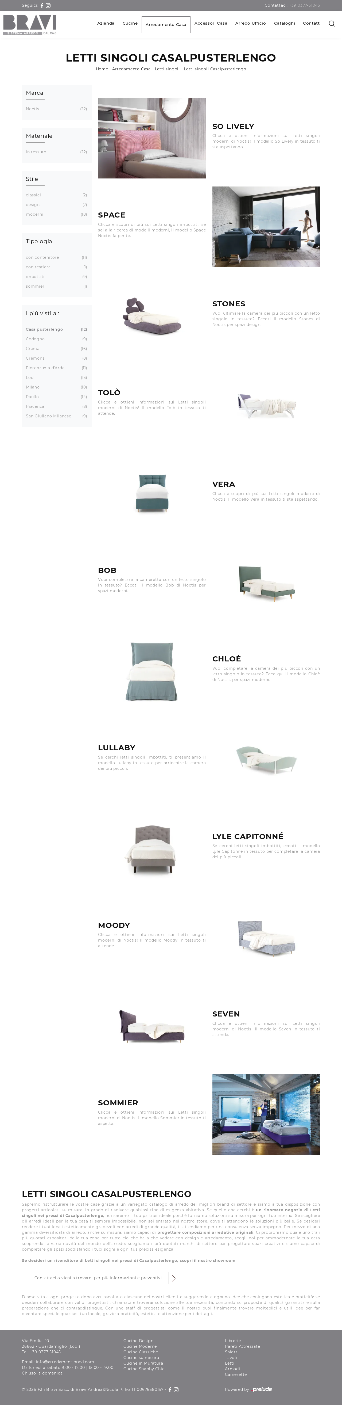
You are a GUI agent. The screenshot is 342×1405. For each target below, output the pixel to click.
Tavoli (231, 1357)
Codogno (56, 339)
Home (102, 69)
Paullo (56, 397)
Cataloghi (284, 23)
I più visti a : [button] (42, 313)
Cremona (56, 358)
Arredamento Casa (166, 24)
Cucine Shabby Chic (143, 1368)
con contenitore (56, 257)
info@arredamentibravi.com (65, 1362)
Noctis (56, 109)
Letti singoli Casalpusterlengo (215, 69)
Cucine (130, 23)
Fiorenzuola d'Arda (56, 368)
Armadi (232, 1368)
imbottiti (56, 277)
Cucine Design (138, 1340)
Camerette (236, 1374)
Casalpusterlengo (56, 329)
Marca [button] (35, 93)
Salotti (232, 1352)
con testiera (56, 267)
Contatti (312, 23)
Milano (56, 387)
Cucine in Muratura (143, 1363)
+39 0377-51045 (304, 5)
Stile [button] (32, 179)
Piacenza (56, 406)
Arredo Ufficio (250, 23)
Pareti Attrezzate (242, 1346)
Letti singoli (167, 69)
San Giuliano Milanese (56, 416)
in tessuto (56, 152)
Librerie (233, 1340)
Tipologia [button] (39, 241)
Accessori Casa (211, 23)
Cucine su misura (141, 1357)
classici (56, 195)
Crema (56, 349)
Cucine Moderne (140, 1346)
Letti (230, 1363)
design (56, 205)
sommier (56, 286)
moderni (56, 214)
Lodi (56, 377)
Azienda (106, 23)
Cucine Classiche (140, 1352)
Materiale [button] (39, 136)
